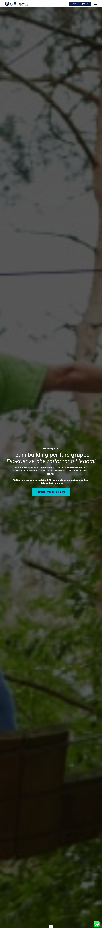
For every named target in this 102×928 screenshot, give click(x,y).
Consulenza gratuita (80, 4)
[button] (95, 3)
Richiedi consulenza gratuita (51, 492)
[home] (16, 4)
